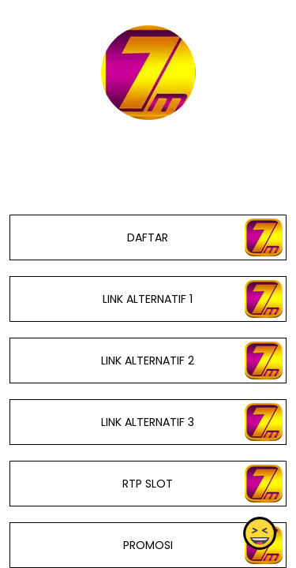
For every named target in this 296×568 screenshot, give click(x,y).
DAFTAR (147, 237)
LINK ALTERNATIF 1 (148, 299)
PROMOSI (148, 545)
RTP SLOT (147, 483)
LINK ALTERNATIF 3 (147, 422)
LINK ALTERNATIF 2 (147, 360)
